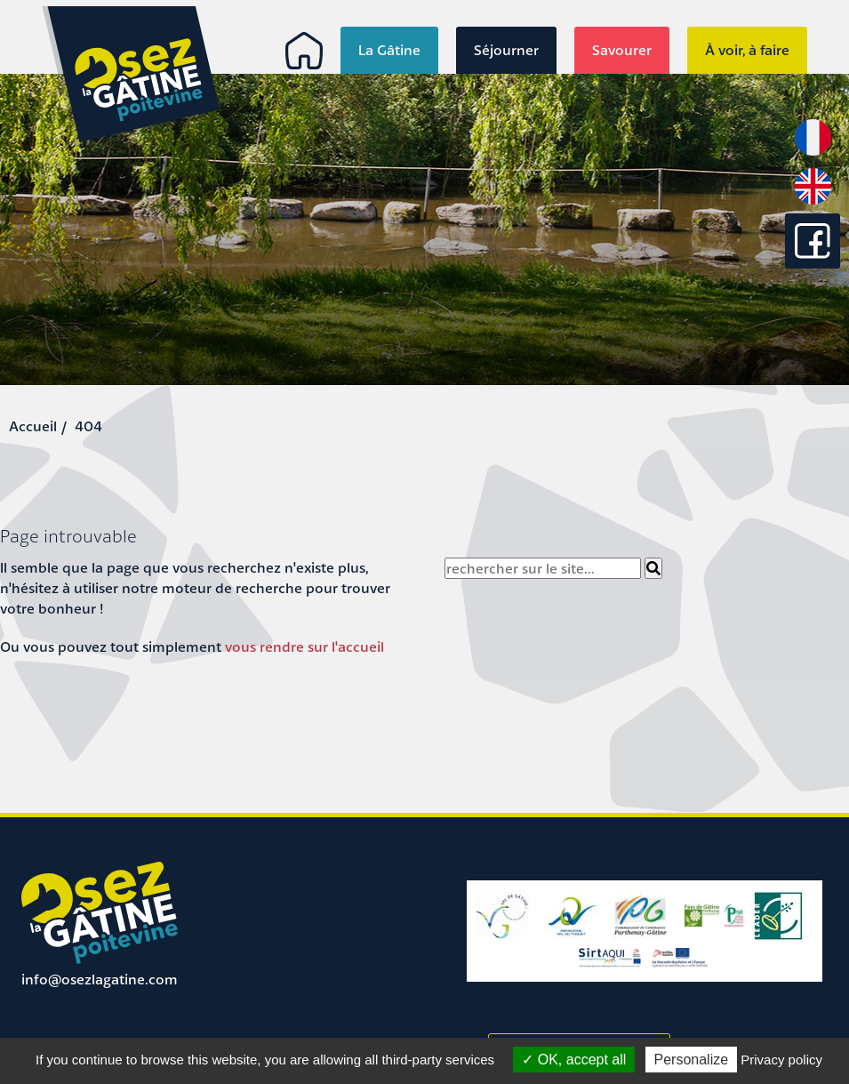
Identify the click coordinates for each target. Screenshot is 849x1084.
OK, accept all (574, 1059)
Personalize (691, 1059)
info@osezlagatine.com (99, 979)
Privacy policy (781, 1059)
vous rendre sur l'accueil (304, 646)
